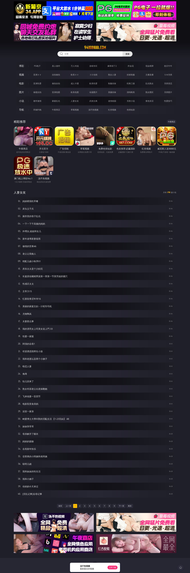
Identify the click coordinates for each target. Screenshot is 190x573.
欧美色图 (75, 92)
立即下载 (112, 567)
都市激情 (37, 101)
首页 (60, 506)
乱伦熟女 (150, 83)
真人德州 (56, 66)
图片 (21, 92)
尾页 (130, 506)
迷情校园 (112, 101)
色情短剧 (131, 109)
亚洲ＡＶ (37, 74)
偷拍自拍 (56, 83)
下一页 (121, 506)
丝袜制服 (131, 74)
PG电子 (37, 66)
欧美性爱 (93, 83)
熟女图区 (150, 92)
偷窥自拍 (37, 92)
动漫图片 (93, 92)
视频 (21, 74)
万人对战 (75, 66)
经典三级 (131, 83)
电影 (21, 83)
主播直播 (150, 74)
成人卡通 (75, 83)
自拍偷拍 (56, 74)
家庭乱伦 (56, 101)
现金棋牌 (150, 66)
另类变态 (168, 83)
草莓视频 (75, 109)
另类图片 (168, 92)
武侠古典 (93, 101)
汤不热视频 (93, 109)
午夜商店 (56, 109)
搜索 (128, 54)
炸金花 (131, 66)
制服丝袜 (112, 83)
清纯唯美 (131, 92)
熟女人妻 (112, 74)
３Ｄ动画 (93, 74)
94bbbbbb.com (95, 47)
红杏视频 (112, 109)
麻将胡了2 (112, 66)
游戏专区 (93, 66)
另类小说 (131, 101)
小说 (21, 101)
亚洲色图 (56, 92)
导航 (21, 109)
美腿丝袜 (112, 92)
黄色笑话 (150, 101)
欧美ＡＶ (75, 74)
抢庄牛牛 (168, 66)
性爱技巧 (168, 101)
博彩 (21, 66)
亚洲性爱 (37, 83)
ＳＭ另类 (168, 74)
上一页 (68, 506)
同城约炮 (37, 109)
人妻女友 (75, 101)
